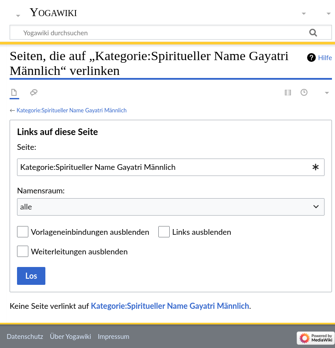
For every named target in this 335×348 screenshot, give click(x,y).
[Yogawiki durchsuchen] (171, 32)
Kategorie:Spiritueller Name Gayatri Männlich (71, 110)
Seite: (26, 147)
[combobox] (171, 167)
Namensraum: (41, 190)
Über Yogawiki (70, 336)
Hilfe (325, 57)
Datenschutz (25, 336)
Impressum (114, 336)
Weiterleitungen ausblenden (79, 251)
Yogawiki (53, 12)
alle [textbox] (26, 206)
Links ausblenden (201, 232)
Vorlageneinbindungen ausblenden (90, 232)
